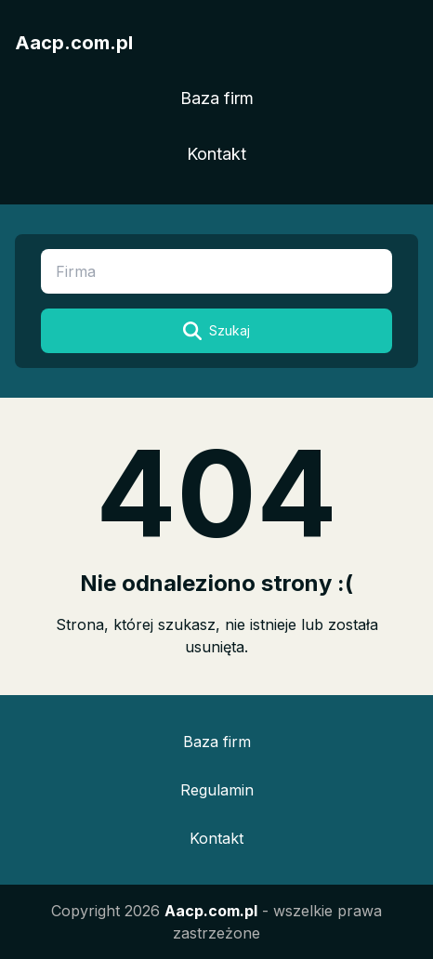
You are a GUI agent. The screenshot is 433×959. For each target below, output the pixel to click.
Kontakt (216, 154)
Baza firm (217, 98)
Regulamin (217, 790)
